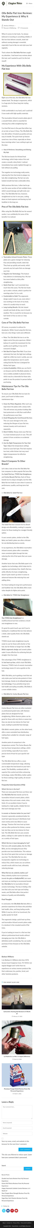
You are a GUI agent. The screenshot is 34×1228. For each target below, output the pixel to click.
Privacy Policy (16, 1223)
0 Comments (24, 28)
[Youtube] (16, 1210)
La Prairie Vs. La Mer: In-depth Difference (17, 1056)
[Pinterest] (12, 1210)
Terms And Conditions (26, 1223)
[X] (4, 1210)
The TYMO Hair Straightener (11, 618)
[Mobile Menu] (29, 3)
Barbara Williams (9, 25)
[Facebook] (8, 1210)
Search (4, 1165)
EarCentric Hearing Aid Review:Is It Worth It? (17, 1012)
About (4, 1223)
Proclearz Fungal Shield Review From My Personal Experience (17, 1090)
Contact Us (9, 1223)
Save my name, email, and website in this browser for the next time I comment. (15, 1142)
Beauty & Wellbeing (10, 28)
